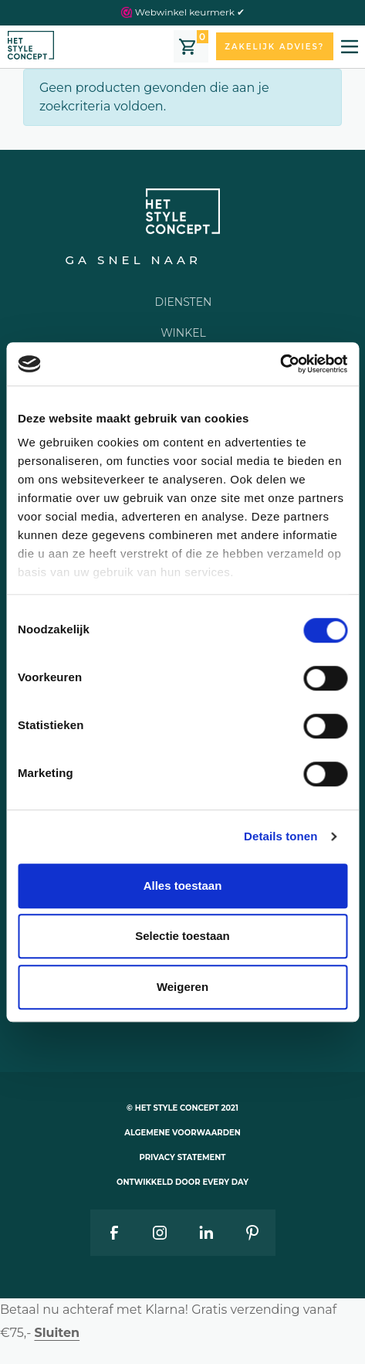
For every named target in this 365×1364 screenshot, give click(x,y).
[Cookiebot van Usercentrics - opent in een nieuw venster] (279, 364)
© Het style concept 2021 (182, 1108)
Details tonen (280, 836)
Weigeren (182, 986)
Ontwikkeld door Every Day (182, 1182)
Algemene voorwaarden (182, 1133)
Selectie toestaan (182, 935)
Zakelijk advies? (274, 47)
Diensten (183, 302)
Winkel (183, 333)
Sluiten (56, 1332)
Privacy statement (183, 1157)
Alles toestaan (183, 885)
